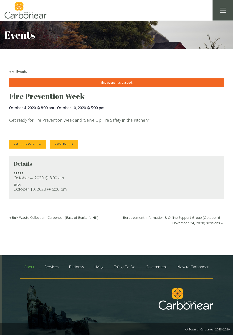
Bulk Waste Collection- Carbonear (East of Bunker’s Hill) (53, 217)
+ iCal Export (63, 144)
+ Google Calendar (28, 144)
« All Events (18, 71)
